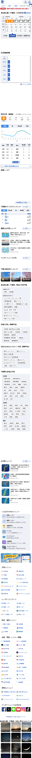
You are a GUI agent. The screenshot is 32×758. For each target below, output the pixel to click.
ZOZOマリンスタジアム (9, 360)
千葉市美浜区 (7, 384)
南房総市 (24, 426)
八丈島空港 (17, 332)
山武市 (11, 408)
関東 (9, 5)
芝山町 (24, 411)
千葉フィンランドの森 (9, 318)
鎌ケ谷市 (12, 393)
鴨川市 (23, 423)
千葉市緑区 (24, 381)
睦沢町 (17, 414)
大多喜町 (12, 429)
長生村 (23, 414)
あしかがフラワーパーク (9, 363)
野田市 (5, 387)
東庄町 (11, 411)
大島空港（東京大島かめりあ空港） (12, 329)
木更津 (7, 223)
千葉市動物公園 (7, 301)
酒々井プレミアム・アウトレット (12, 315)
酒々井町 (6, 399)
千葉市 (5, 292)
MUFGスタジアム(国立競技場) (11, 357)
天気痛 (4, 66)
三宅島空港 (25, 332)
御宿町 (18, 429)
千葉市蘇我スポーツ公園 (21, 304)
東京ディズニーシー (21, 351)
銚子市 (5, 405)
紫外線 (4, 61)
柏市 (5, 390)
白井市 (16, 396)
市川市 (14, 384)
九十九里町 (17, 411)
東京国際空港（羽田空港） (10, 337)
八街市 (5, 396)
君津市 (5, 426)
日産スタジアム (13, 365)
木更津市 (11, 423)
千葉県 (16, 5)
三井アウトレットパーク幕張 (10, 312)
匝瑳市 (26, 405)
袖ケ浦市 (17, 426)
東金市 (16, 405)
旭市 (21, 405)
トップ (3, 5)
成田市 (11, 387)
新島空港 (14, 335)
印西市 (11, 396)
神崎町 (24, 408)
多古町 (5, 411)
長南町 (16, 417)
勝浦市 (17, 423)
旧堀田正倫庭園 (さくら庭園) (10, 307)
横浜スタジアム (21, 360)
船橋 (6, 220)
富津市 (11, 426)
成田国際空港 (15, 340)
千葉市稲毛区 (7, 381)
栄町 (11, 399)
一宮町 (12, 414)
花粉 (4, 74)
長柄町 (11, 417)
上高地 (5, 365)
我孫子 (7, 217)
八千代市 (21, 390)
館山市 (5, 423)
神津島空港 (6, 335)
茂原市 (11, 405)
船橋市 (19, 384)
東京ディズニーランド (9, 351)
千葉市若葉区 (16, 381)
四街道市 (25, 393)
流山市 (15, 390)
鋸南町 (24, 429)
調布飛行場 (6, 340)
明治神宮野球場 (21, 363)
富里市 (22, 396)
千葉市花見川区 (16, 378)
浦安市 (18, 393)
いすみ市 (6, 429)
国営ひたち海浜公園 (8, 354)
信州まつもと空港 (8, 332)
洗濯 (4, 79)
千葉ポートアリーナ (18, 301)
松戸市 (25, 384)
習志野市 (22, 387)
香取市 (5, 408)
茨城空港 (21, 337)
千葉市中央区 (7, 378)
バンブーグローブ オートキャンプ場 (12, 298)
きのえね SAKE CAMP (10, 309)
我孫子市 (6, 393)
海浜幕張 (11, 292)
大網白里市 (17, 408)
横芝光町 (6, 414)
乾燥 (4, 70)
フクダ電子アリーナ (8, 304)
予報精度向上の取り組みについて (15, 716)
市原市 (10, 390)
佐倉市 (16, 387)
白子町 (5, 417)
